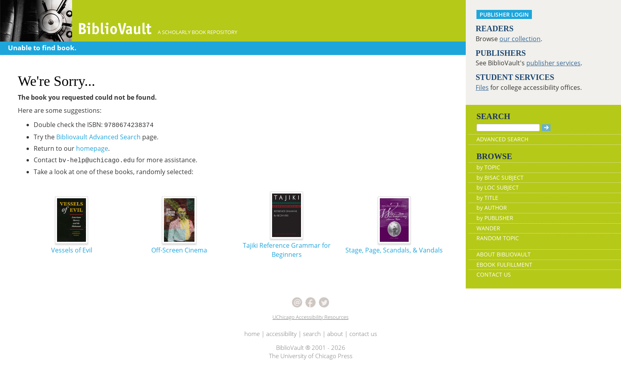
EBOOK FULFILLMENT (504, 264)
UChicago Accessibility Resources (310, 317)
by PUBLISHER (494, 218)
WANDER (488, 228)
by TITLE (487, 197)
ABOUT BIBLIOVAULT (503, 254)
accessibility (281, 334)
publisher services (553, 63)
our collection (520, 38)
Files (482, 87)
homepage (92, 148)
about (335, 334)
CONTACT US (493, 274)
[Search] (508, 127)
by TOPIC (488, 167)
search (312, 334)
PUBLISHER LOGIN (504, 14)
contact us (363, 334)
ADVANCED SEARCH (502, 139)
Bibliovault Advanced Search (98, 137)
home (252, 334)
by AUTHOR (491, 207)
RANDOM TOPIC (497, 238)
